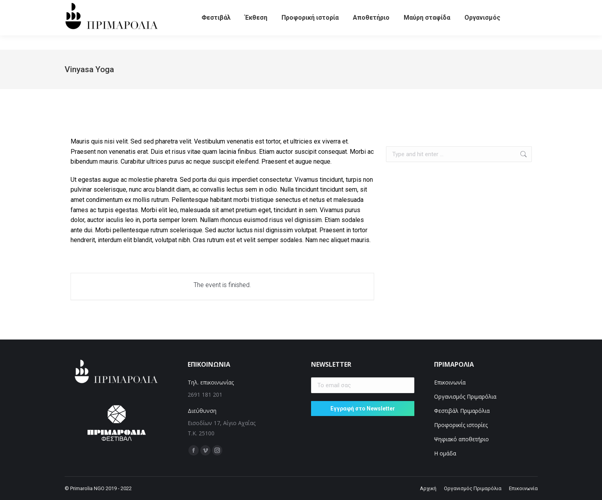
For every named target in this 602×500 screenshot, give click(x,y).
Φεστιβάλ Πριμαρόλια (462, 410)
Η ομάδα (445, 453)
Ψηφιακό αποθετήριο (461, 439)
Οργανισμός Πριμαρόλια (465, 396)
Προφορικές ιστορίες (461, 425)
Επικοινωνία (450, 382)
